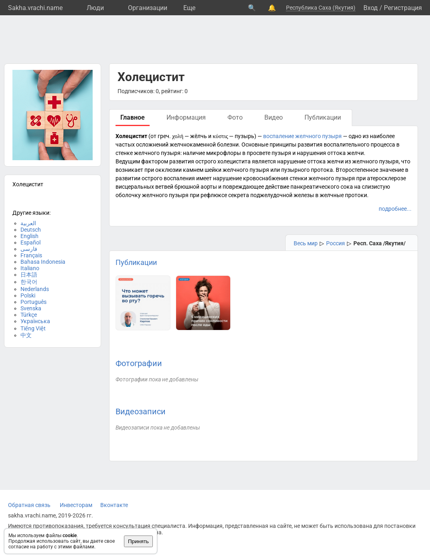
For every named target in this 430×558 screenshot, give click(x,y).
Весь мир (306, 243)
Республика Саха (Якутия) (320, 7)
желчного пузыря (318, 136)
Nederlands (34, 289)
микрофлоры (223, 153)
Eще (189, 8)
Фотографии (139, 363)
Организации (147, 8)
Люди (95, 8)
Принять (138, 541)
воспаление (278, 136)
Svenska (30, 308)
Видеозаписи (141, 411)
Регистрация (403, 8)
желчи (355, 153)
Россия (335, 243)
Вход (370, 8)
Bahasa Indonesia (42, 262)
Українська (35, 321)
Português (33, 302)
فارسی (28, 249)
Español (30, 242)
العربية (28, 223)
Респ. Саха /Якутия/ (379, 243)
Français (31, 255)
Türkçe (28, 315)
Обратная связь (29, 505)
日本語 (28, 274)
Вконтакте (114, 505)
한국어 (28, 282)
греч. (164, 136)
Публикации (136, 262)
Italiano (29, 268)
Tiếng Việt (33, 328)
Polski (27, 295)
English (29, 236)
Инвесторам (76, 505)
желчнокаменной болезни (204, 144)
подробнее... (395, 209)
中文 (26, 335)
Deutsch (30, 229)
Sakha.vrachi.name (35, 8)
